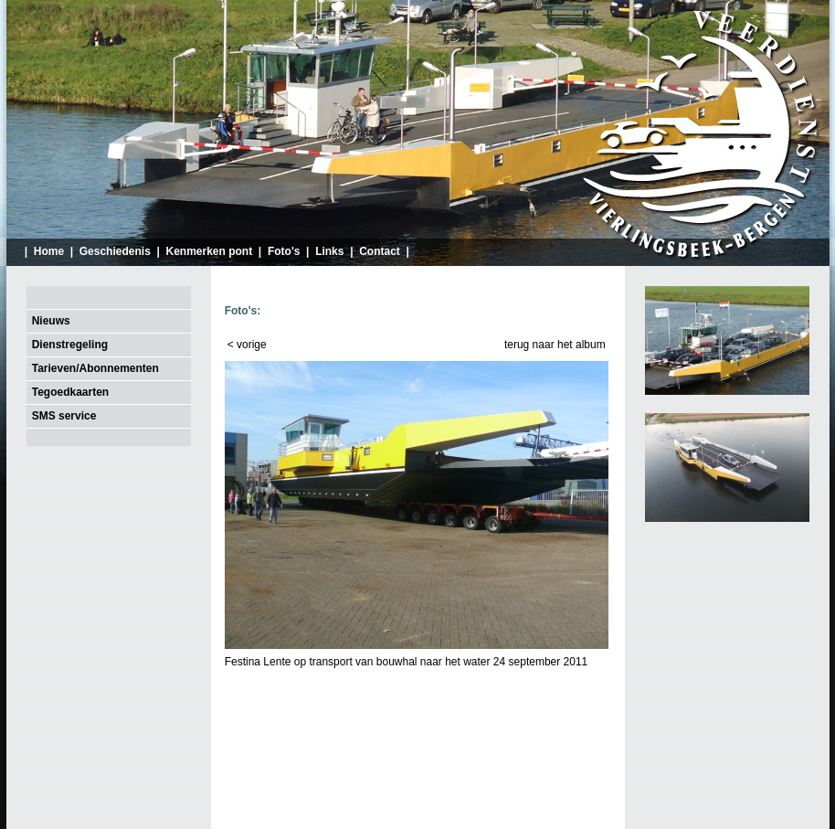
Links (329, 251)
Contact (379, 251)
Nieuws (51, 320)
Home (49, 251)
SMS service (64, 415)
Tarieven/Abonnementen (95, 368)
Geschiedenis (115, 251)
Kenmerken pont (209, 251)
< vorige (247, 344)
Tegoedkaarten (70, 392)
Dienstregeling (70, 344)
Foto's (284, 251)
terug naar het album (555, 344)
